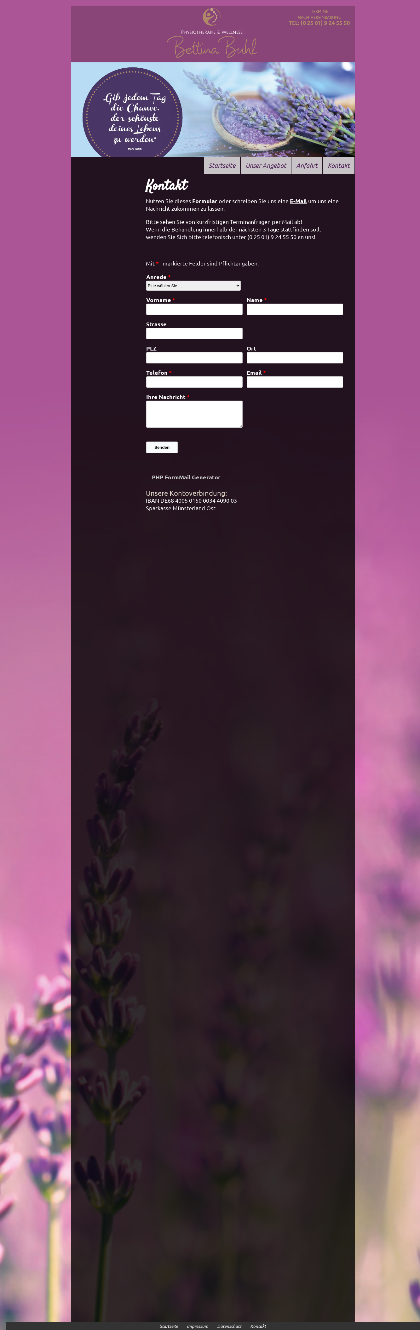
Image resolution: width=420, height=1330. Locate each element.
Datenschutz (229, 1326)
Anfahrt (307, 165)
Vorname (158, 299)
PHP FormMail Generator (186, 477)
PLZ (151, 348)
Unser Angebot (265, 165)
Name (255, 299)
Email (254, 372)
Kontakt (339, 165)
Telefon (157, 372)
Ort (251, 348)
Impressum (197, 1326)
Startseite (222, 165)
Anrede (156, 276)
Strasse (156, 324)
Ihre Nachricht (166, 396)
